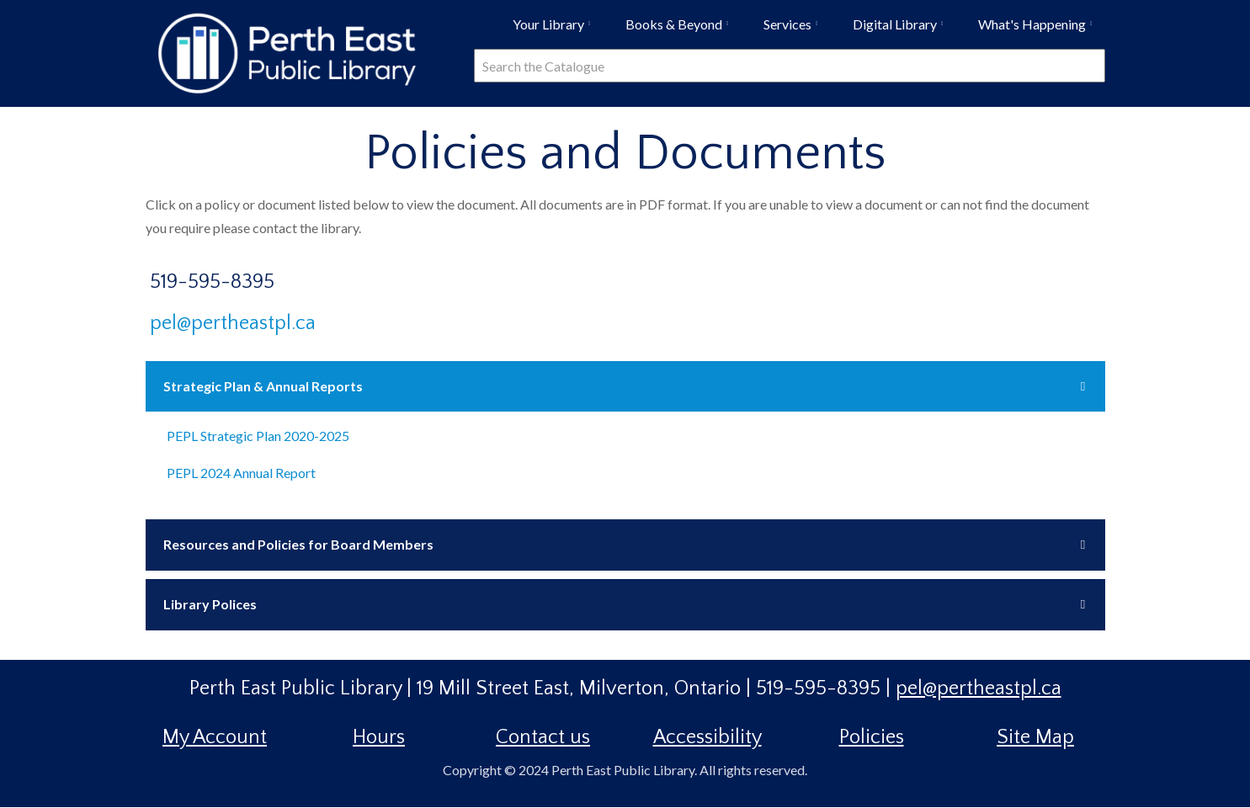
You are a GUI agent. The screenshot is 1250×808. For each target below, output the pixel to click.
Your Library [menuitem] (555, 30)
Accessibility (707, 737)
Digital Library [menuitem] (902, 30)
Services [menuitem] (794, 30)
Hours (379, 737)
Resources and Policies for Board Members (298, 544)
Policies (871, 737)
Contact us (543, 737)
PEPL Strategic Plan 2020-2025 (258, 436)
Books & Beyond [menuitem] (681, 30)
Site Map (1035, 737)
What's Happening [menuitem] (1039, 30)
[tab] (625, 386)
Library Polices (210, 604)
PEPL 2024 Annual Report (241, 473)
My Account (214, 737)
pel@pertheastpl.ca (233, 323)
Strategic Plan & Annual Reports (263, 386)
